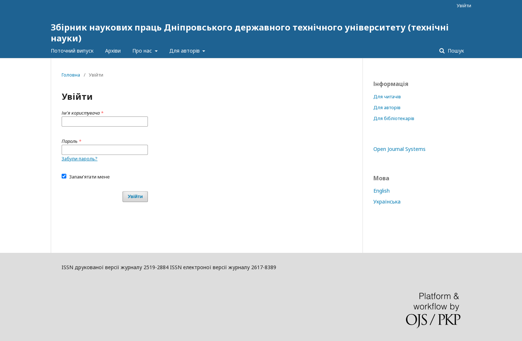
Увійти (464, 5)
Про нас (142, 50)
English (381, 190)
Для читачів (387, 96)
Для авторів (185, 50)
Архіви (113, 50)
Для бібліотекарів (393, 118)
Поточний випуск (72, 50)
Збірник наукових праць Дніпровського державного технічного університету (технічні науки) (250, 32)
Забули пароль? (80, 158)
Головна (71, 74)
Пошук (455, 50)
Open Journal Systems (399, 148)
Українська (387, 201)
